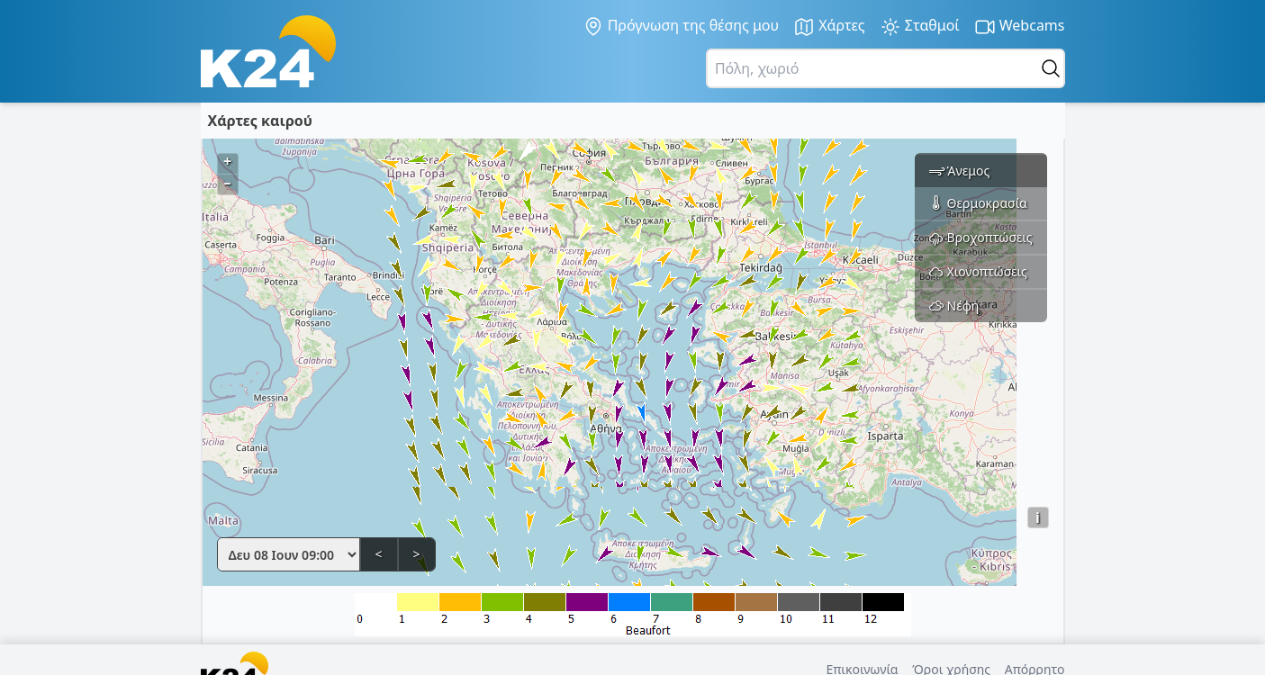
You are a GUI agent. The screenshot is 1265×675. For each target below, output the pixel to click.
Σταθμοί (920, 26)
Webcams (1019, 26)
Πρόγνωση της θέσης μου (681, 26)
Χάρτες (829, 26)
